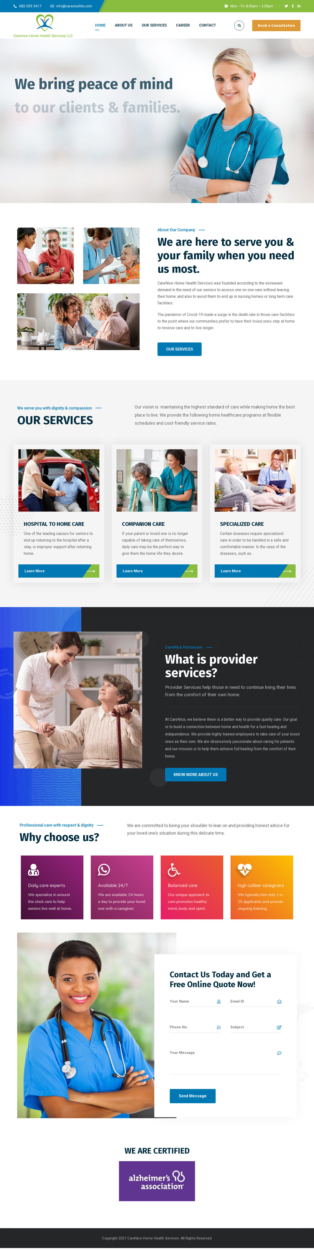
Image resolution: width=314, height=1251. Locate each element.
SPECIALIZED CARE (235, 524)
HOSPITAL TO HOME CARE (54, 524)
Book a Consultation (276, 25)
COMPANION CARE (139, 524)
